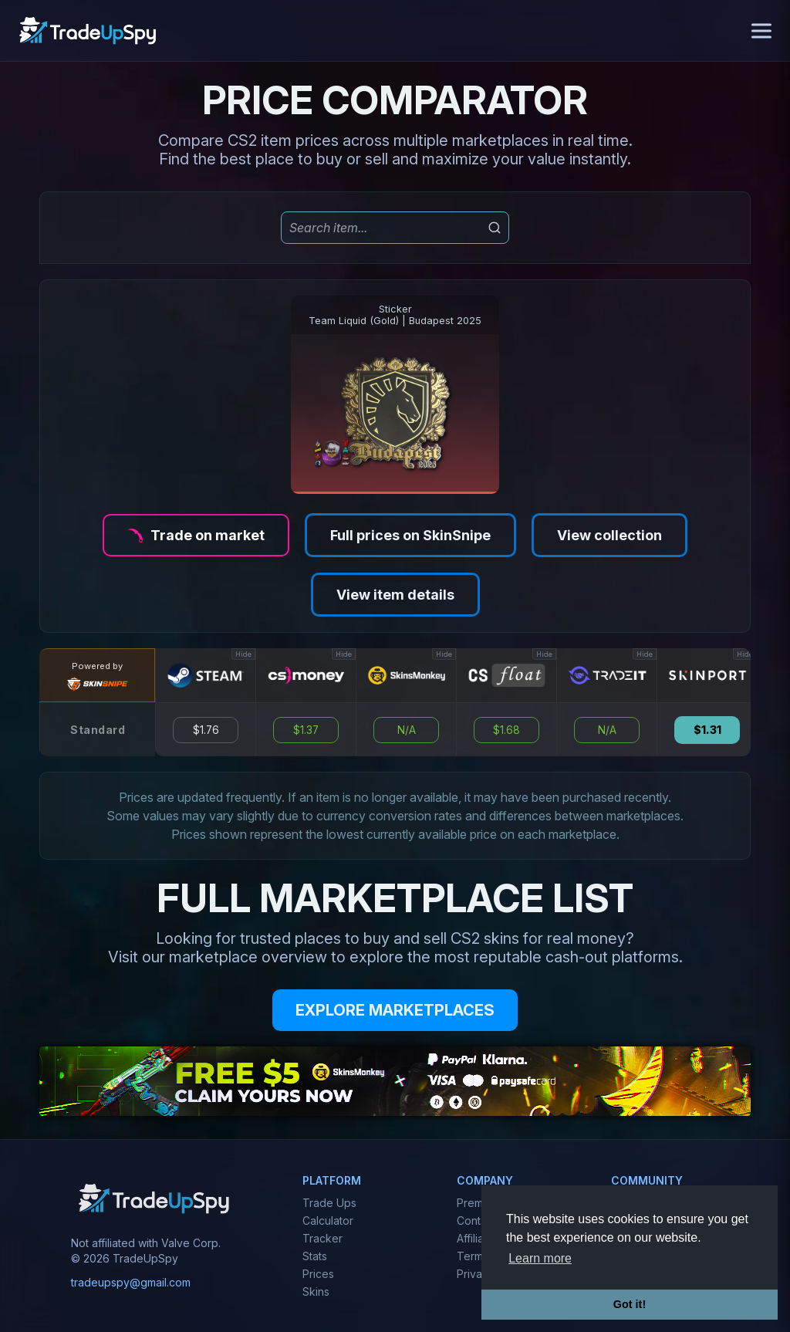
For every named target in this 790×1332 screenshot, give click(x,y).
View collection (609, 535)
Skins (315, 1291)
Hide (243, 654)
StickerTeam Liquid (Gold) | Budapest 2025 (395, 314)
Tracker (322, 1238)
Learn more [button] (540, 1258)
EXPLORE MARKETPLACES (395, 1010)
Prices (318, 1273)
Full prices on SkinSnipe (410, 535)
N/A (406, 730)
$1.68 (506, 730)
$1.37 (306, 730)
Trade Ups (329, 1202)
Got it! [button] (629, 1304)
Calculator (327, 1220)
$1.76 (206, 730)
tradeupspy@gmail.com (131, 1282)
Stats (314, 1256)
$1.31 (707, 730)
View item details (395, 595)
